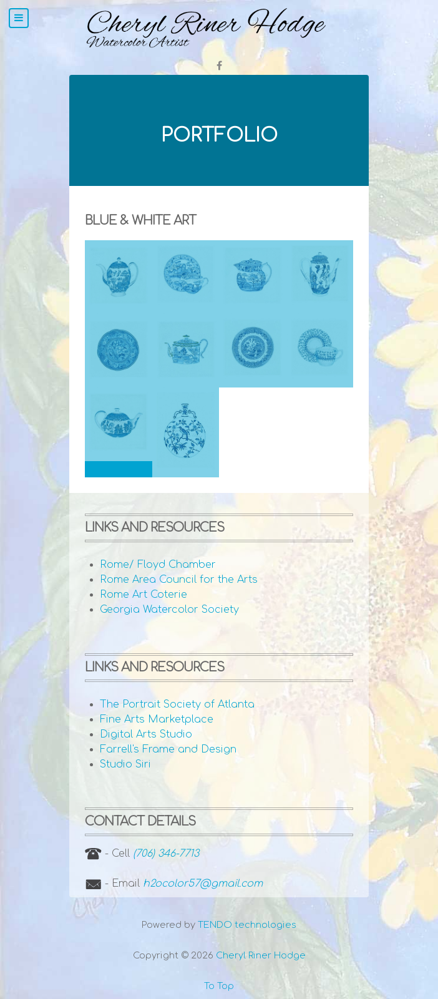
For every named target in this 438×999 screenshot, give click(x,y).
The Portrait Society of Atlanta (177, 704)
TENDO (247, 925)
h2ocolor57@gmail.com (203, 883)
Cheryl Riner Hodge (261, 955)
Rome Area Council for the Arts (179, 579)
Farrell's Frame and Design (168, 749)
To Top (219, 986)
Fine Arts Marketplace (156, 719)
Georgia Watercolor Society (169, 609)
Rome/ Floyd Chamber (158, 564)
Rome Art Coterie (143, 594)
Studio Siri (125, 764)
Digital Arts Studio (146, 734)
